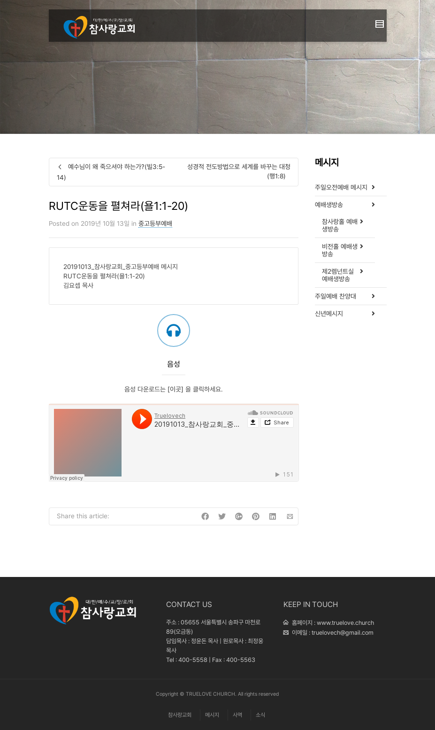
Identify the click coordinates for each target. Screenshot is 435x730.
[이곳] (175, 389)
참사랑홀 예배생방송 (340, 225)
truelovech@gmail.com (343, 632)
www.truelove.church (345, 622)
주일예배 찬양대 (335, 296)
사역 (237, 715)
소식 (260, 715)
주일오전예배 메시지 (341, 187)
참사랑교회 (179, 715)
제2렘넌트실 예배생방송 (338, 275)
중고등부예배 (155, 223)
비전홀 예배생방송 (340, 250)
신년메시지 (329, 313)
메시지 (212, 715)
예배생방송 (329, 204)
